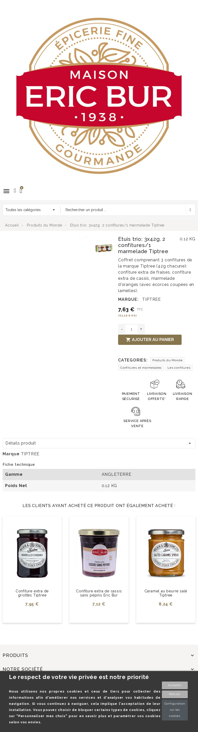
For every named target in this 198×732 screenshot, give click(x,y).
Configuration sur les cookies (174, 710)
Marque (11, 453)
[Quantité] (131, 329)
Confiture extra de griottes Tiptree (32, 593)
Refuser (175, 694)
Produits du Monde (167, 360)
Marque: (128, 299)
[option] (47, 239)
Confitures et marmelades (141, 367)
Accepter (174, 685)
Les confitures (179, 367)
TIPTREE (151, 299)
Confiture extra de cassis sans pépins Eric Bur (99, 593)
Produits (15, 655)
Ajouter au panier (150, 339)
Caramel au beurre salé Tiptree (165, 593)
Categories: (133, 360)
